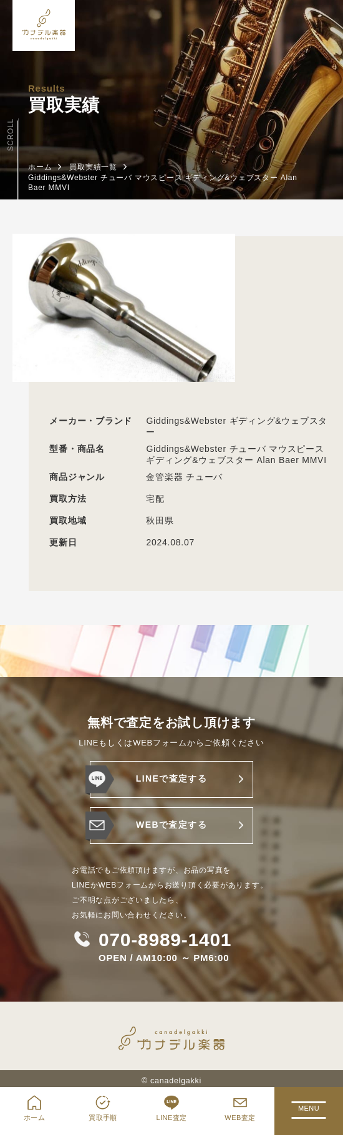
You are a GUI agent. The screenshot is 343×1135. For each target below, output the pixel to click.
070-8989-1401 (165, 940)
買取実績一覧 (93, 167)
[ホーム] (43, 25)
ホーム (40, 167)
